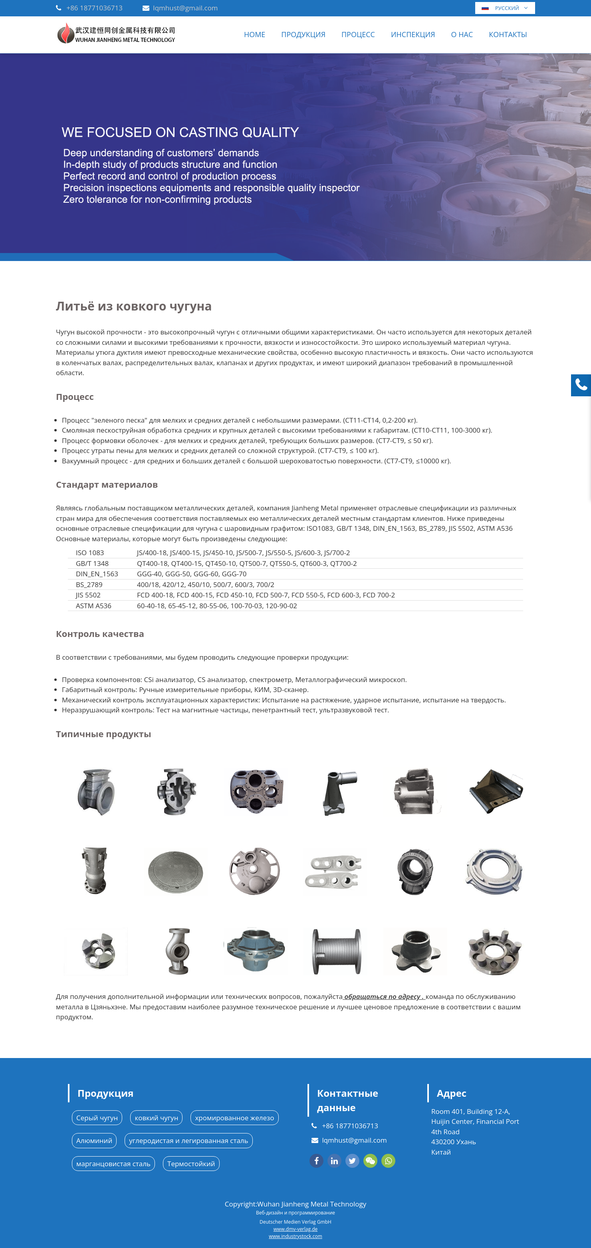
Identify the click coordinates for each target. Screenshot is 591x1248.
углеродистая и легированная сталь (188, 1140)
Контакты (508, 34)
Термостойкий (191, 1163)
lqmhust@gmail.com (185, 7)
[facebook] (316, 1161)
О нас (462, 34)
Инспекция (413, 34)
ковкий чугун (156, 1117)
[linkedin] (334, 1161)
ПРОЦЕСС (358, 34)
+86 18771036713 (94, 7)
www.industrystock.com (295, 1236)
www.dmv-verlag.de (295, 1229)
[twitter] (352, 1161)
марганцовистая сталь (113, 1163)
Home (254, 34)
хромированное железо (234, 1117)
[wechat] (370, 1161)
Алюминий (94, 1140)
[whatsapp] (388, 1161)
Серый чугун (97, 1117)
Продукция (303, 34)
